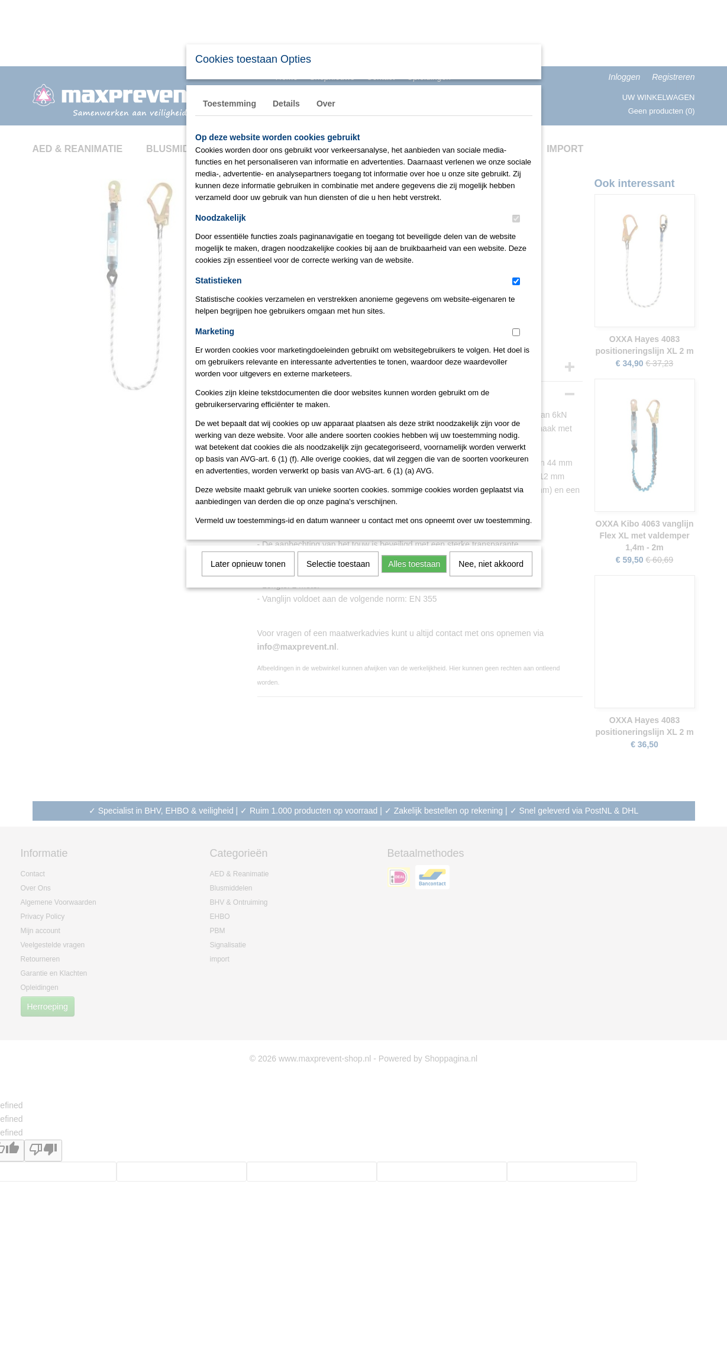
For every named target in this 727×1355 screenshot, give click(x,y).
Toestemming (229, 103)
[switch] (516, 218)
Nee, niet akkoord (491, 564)
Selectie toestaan (338, 564)
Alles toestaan (414, 564)
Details (286, 103)
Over (325, 103)
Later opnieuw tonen (248, 564)
